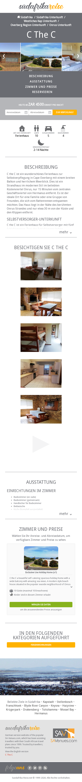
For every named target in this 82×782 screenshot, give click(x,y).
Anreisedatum (26, 112)
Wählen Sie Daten (41, 604)
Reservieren (42, 92)
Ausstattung (41, 81)
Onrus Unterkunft (60, 25)
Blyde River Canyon (36, 705)
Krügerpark (13, 709)
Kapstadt (48, 701)
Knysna (55, 705)
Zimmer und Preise (41, 86)
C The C (9, 754)
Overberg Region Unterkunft (28, 25)
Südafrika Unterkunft (49, 17)
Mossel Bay (67, 709)
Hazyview (68, 705)
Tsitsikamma (49, 709)
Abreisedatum (49, 112)
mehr (63, 232)
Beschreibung (41, 76)
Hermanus (41, 713)
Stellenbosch (64, 701)
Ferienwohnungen (41, 645)
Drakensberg (31, 709)
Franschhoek (13, 705)
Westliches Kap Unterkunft (40, 21)
